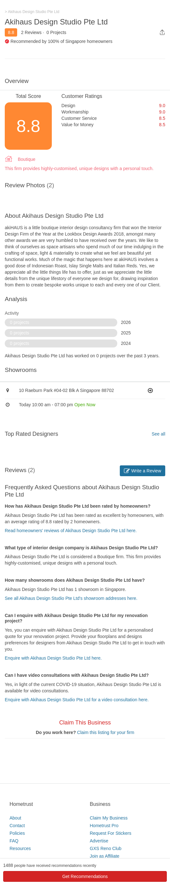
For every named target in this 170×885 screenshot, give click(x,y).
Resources (20, 848)
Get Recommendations (85, 876)
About (15, 817)
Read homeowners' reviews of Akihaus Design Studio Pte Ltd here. (71, 530)
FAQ (14, 840)
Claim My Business (109, 817)
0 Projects (56, 32)
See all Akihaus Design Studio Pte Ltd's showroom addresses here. (71, 598)
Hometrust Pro (104, 825)
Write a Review (142, 470)
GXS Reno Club (106, 848)
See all (158, 433)
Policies (17, 833)
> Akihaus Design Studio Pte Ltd (32, 12)
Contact (17, 825)
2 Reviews (31, 32)
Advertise (99, 840)
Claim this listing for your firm (105, 732)
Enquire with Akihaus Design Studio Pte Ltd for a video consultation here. (77, 699)
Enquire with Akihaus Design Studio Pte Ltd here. (53, 658)
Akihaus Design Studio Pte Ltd (56, 21)
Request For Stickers (111, 833)
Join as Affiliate (104, 856)
